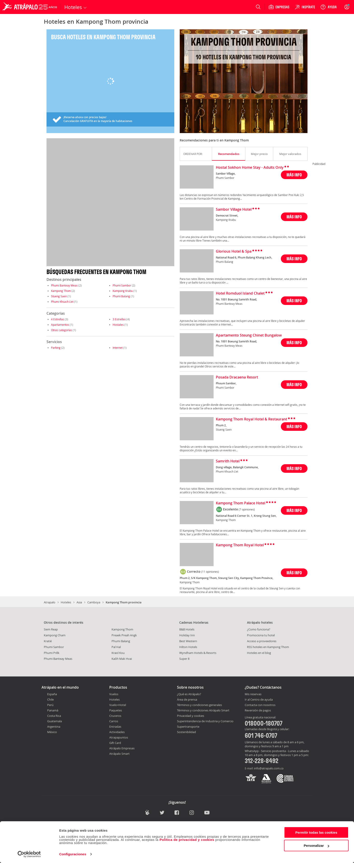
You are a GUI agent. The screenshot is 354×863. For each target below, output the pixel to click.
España (52, 694)
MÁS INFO (294, 175)
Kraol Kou (118, 653)
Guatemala (54, 721)
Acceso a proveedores (261, 641)
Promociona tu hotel (261, 635)
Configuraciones (72, 854)
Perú (50, 705)
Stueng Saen (59, 296)
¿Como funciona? (258, 629)
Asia (79, 602)
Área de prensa (187, 699)
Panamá (52, 710)
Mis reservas (253, 694)
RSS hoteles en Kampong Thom (268, 647)
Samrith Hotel (228, 461)
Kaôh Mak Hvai (122, 659)
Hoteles (66, 602)
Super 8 (184, 659)
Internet (118, 347)
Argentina (53, 727)
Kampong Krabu (123, 291)
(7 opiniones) (247, 509)
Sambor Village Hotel (234, 209)
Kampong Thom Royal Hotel (240, 545)
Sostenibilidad (186, 732)
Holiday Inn (187, 635)
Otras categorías (61, 330)
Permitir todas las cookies (316, 832)
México (52, 732)
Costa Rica (54, 716)
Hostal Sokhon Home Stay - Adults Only (250, 167)
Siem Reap (51, 629)
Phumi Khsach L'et (62, 301)
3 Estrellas (119, 319)
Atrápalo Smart (119, 754)
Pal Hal (116, 647)
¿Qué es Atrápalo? (189, 694)
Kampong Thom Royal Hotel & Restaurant (251, 419)
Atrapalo (49, 602)
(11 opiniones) (210, 571)
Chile (50, 699)
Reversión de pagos (258, 710)
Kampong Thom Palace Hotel (240, 503)
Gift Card (115, 743)
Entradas (115, 727)
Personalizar (316, 845)
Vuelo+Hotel (117, 705)
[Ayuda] (328, 7)
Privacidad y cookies (190, 716)
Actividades (117, 732)
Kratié (48, 641)
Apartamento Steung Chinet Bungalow (249, 335)
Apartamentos (60, 324)
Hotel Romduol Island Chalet (240, 293)
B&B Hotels (186, 629)
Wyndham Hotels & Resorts (197, 653)
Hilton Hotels (188, 647)
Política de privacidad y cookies (186, 840)
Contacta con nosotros (260, 705)
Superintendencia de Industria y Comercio (205, 721)
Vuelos (113, 694)
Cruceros (115, 716)
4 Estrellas (57, 319)
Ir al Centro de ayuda (259, 699)
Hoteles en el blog (259, 653)
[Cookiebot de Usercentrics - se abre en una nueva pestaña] (29, 854)
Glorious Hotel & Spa (234, 251)
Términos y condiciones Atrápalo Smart (203, 710)
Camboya (93, 602)
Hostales (118, 324)
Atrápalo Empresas (122, 748)
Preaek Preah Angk (124, 635)
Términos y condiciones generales (199, 705)
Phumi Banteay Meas (64, 285)
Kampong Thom (61, 291)
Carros (113, 721)
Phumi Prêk (51, 653)
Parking (56, 347)
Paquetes (115, 710)
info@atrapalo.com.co (269, 768)
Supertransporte (188, 727)
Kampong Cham (54, 635)
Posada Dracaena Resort (237, 377)
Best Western (188, 641)
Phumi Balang (121, 296)
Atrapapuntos (118, 737)
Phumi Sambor (122, 285)
